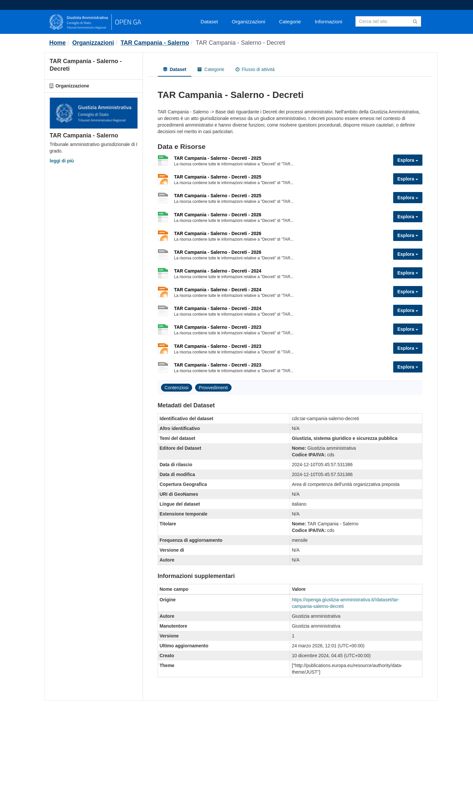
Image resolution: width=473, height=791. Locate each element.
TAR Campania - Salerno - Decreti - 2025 (217, 158)
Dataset (209, 21)
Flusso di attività (255, 69)
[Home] (57, 42)
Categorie (290, 21)
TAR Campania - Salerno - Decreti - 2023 (217, 327)
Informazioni (328, 21)
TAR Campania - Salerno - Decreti (240, 42)
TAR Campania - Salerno (155, 42)
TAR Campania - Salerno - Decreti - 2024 (217, 271)
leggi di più (62, 160)
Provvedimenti (213, 387)
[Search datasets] (388, 21)
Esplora (407, 160)
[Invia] (415, 21)
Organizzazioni (248, 21)
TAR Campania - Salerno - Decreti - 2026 (217, 214)
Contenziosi (177, 387)
